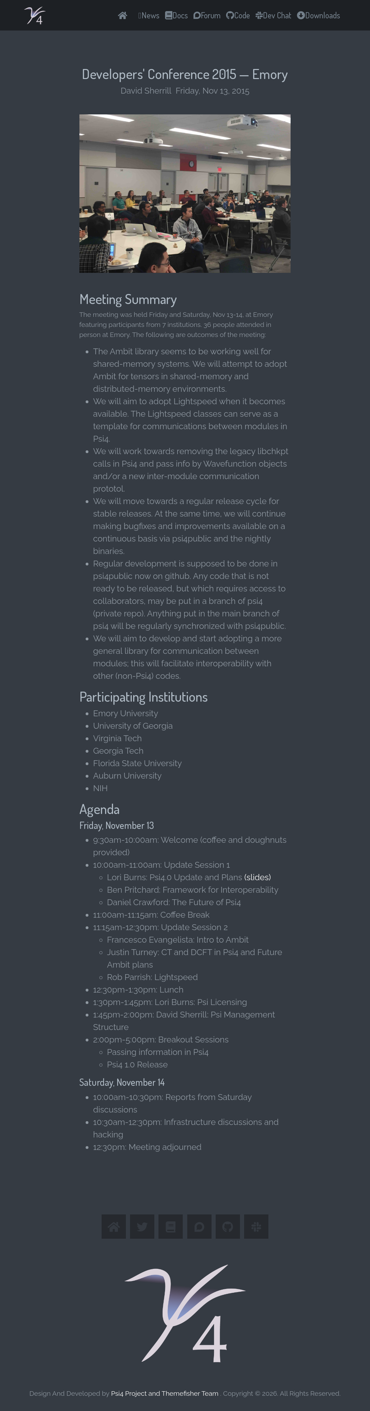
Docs (176, 15)
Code (238, 15)
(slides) (257, 877)
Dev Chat (273, 15)
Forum (207, 15)
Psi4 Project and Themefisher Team (165, 1393)
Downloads (318, 15)
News (149, 15)
